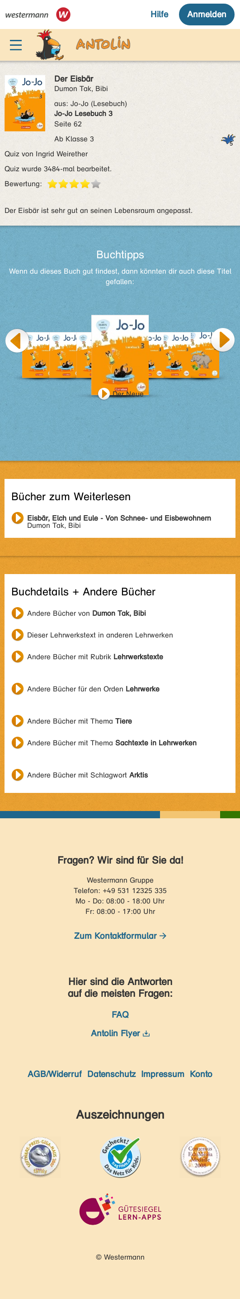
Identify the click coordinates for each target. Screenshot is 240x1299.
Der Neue (128, 394)
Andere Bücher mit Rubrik (95, 656)
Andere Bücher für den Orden (93, 689)
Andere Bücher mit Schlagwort (87, 775)
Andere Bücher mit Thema (79, 721)
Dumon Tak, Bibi (119, 519)
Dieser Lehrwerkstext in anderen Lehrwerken (100, 635)
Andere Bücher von (86, 613)
